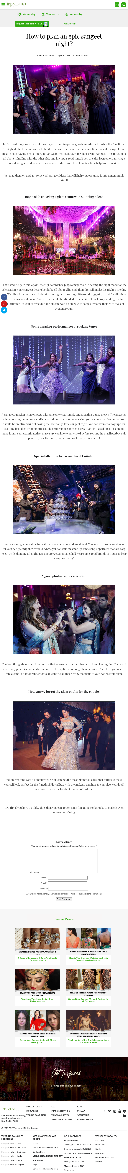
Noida (98, 1149)
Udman (35, 1143)
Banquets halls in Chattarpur (13, 1152)
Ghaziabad (99, 1153)
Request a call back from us (32, 24)
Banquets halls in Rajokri (11, 1156)
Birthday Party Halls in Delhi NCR (78, 1153)
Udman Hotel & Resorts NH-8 (45, 1148)
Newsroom (69, 1170)
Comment (35, 872)
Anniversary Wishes (62, 1120)
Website (44, 888)
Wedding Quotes (60, 1115)
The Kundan (38, 1160)
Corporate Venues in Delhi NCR (77, 1149)
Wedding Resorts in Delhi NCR (77, 1145)
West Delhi (100, 1145)
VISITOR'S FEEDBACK (87, 1120)
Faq (53, 1107)
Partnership (83, 1115)
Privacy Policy (34, 1107)
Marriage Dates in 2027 (74, 1166)
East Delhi (99, 1141)
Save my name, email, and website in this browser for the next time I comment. (65, 894)
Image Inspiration (61, 1111)
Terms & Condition (36, 1115)
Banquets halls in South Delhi (13, 1148)
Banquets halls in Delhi (11, 1143)
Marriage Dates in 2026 (74, 1162)
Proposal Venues (71, 1141)
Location (26, 15)
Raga (35, 1165)
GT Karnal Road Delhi (104, 1158)
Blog (79, 1107)
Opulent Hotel (39, 1152)
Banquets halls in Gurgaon (12, 1165)
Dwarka (98, 1162)
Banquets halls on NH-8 (11, 1160)
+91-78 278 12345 (123, 5)
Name (50, 15)
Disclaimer (32, 1111)
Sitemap (81, 1111)
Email (44, 883)
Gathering (73, 15)
